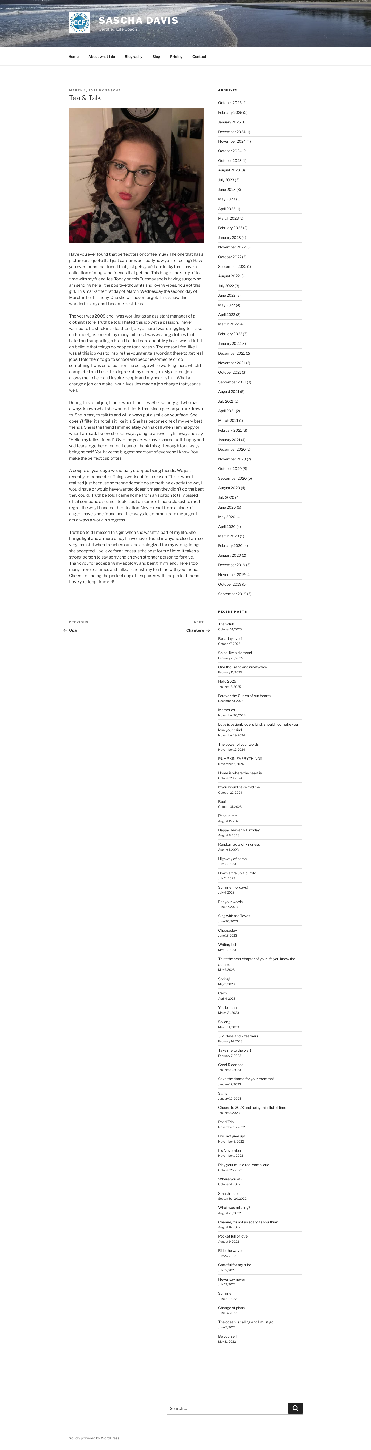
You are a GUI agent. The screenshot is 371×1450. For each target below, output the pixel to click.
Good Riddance (230, 1064)
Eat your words (230, 901)
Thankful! (226, 624)
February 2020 (230, 545)
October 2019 (229, 584)
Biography (133, 56)
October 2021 (229, 372)
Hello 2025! (227, 681)
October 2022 (229, 257)
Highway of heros (232, 858)
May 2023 (226, 199)
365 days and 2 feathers (238, 1036)
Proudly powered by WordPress (93, 1438)
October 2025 (230, 102)
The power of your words (238, 744)
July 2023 (226, 180)
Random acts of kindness (239, 844)
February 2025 (230, 112)
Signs (222, 1093)
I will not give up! (231, 1136)
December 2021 (231, 353)
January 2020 (229, 555)
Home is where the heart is (240, 773)
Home (74, 56)
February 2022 (230, 334)
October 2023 (230, 160)
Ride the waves (230, 1250)
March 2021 (228, 420)
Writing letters (229, 944)
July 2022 (226, 286)
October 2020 (230, 468)
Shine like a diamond (235, 652)
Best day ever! (230, 638)
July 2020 (226, 497)
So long (224, 1021)
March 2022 (228, 324)
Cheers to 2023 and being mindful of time (252, 1107)
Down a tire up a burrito (237, 873)
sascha (113, 90)
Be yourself (227, 1336)
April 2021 (226, 411)
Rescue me (227, 815)
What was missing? (234, 1207)
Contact (199, 56)
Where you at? (230, 1179)
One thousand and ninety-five (242, 667)
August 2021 (228, 391)
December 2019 (231, 565)
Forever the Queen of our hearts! (244, 695)
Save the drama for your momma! (246, 1079)
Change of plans (231, 1308)
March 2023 (228, 218)
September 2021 (232, 382)
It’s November (229, 1150)
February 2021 (230, 430)
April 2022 (226, 314)
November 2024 (232, 141)
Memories (226, 710)
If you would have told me (239, 787)
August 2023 (229, 170)
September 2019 (232, 593)
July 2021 (226, 401)
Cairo (222, 993)
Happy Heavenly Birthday (239, 830)
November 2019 (232, 574)
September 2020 (232, 478)
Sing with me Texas (234, 916)
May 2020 (226, 516)
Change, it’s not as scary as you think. (248, 1222)
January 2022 (229, 343)
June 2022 (226, 295)
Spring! (224, 979)
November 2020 (232, 459)
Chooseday (227, 930)
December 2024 (232, 132)
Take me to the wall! (234, 1050)
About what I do (101, 56)
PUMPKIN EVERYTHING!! (240, 758)
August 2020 (229, 488)
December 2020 (232, 449)
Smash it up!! (228, 1193)
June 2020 (227, 507)
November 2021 (231, 363)
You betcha (227, 1007)
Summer (225, 1293)
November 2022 (232, 247)
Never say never (231, 1279)
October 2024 (230, 151)
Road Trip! (226, 1122)
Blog (156, 56)
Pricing (176, 56)
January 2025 (229, 122)
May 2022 (226, 305)
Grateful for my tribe (234, 1265)
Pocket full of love (233, 1236)
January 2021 (229, 439)
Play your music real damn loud (243, 1165)
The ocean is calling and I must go (245, 1322)
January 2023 (229, 237)
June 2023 (227, 189)
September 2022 (232, 266)
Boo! (222, 801)
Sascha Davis (139, 20)
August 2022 (229, 276)
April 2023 (226, 209)
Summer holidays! (233, 887)
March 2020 (228, 536)
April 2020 (227, 526)
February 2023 (230, 228)
